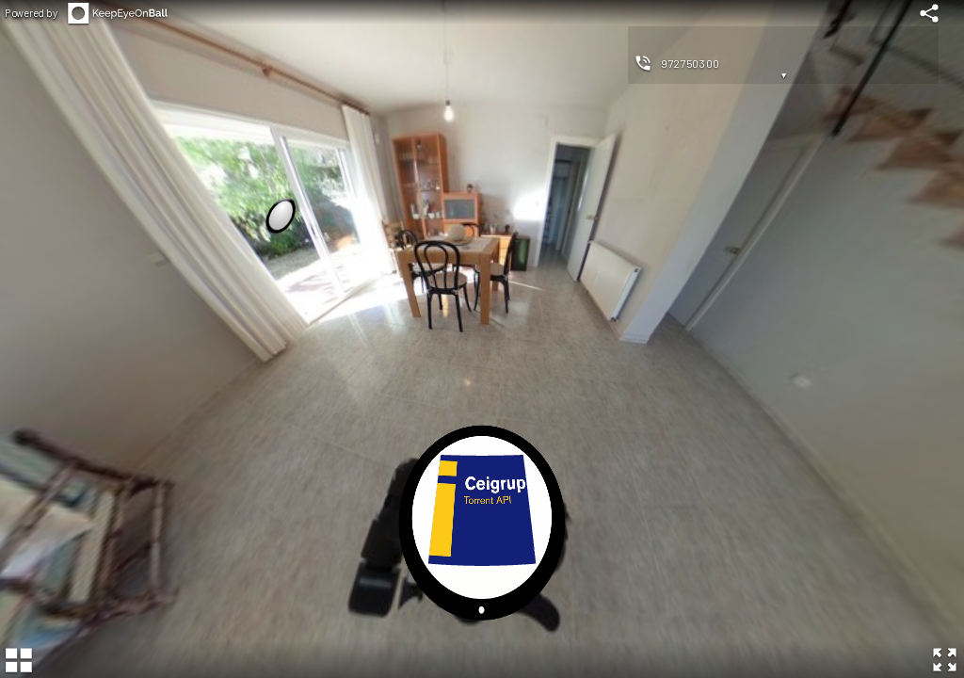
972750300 (690, 63)
